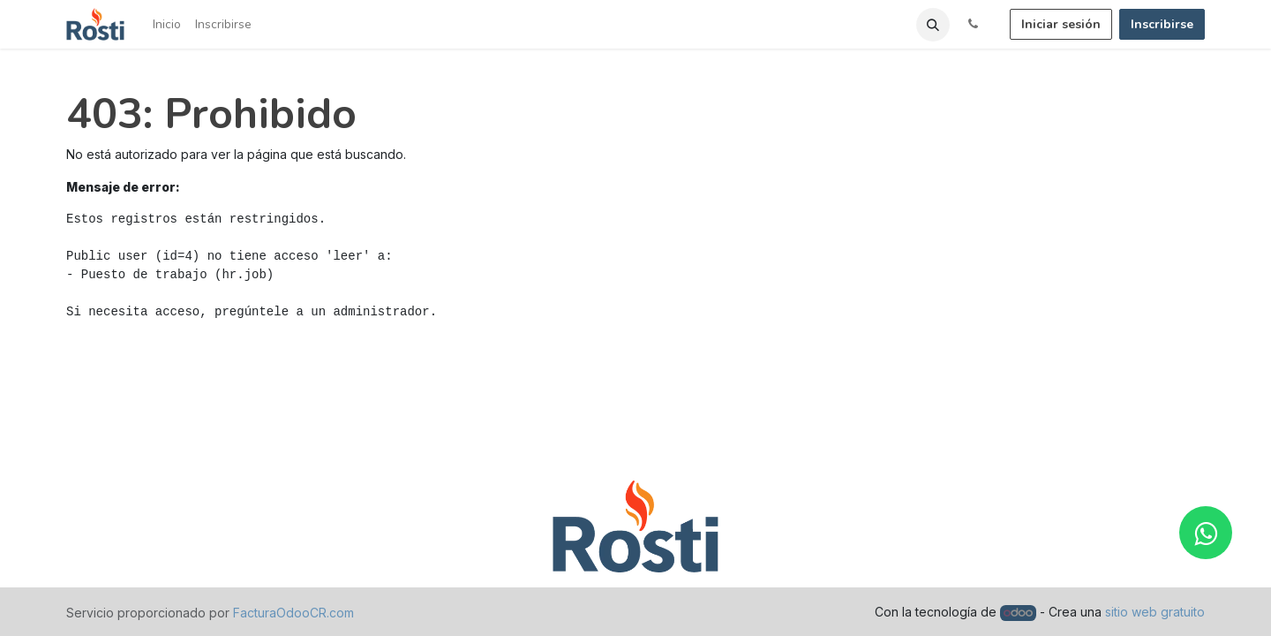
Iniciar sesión (1061, 24)
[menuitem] (167, 24)
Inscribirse (1162, 24)
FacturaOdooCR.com (293, 612)
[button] (933, 25)
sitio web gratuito (1155, 611)
